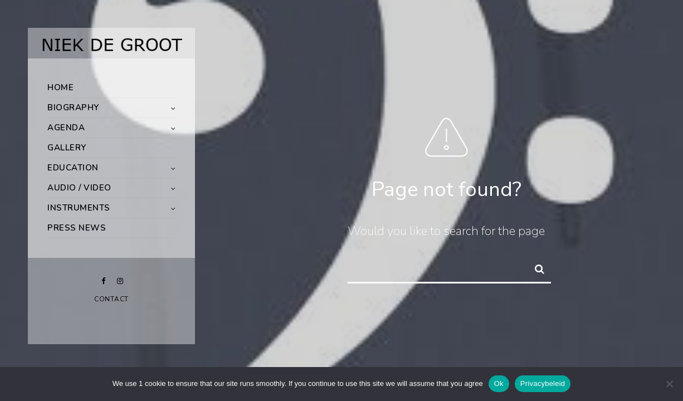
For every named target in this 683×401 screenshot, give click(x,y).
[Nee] (669, 383)
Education (73, 167)
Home (60, 87)
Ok (499, 383)
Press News (76, 227)
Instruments (78, 207)
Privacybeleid (542, 383)
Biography (73, 107)
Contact (111, 299)
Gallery (66, 147)
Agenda (66, 127)
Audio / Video (79, 187)
